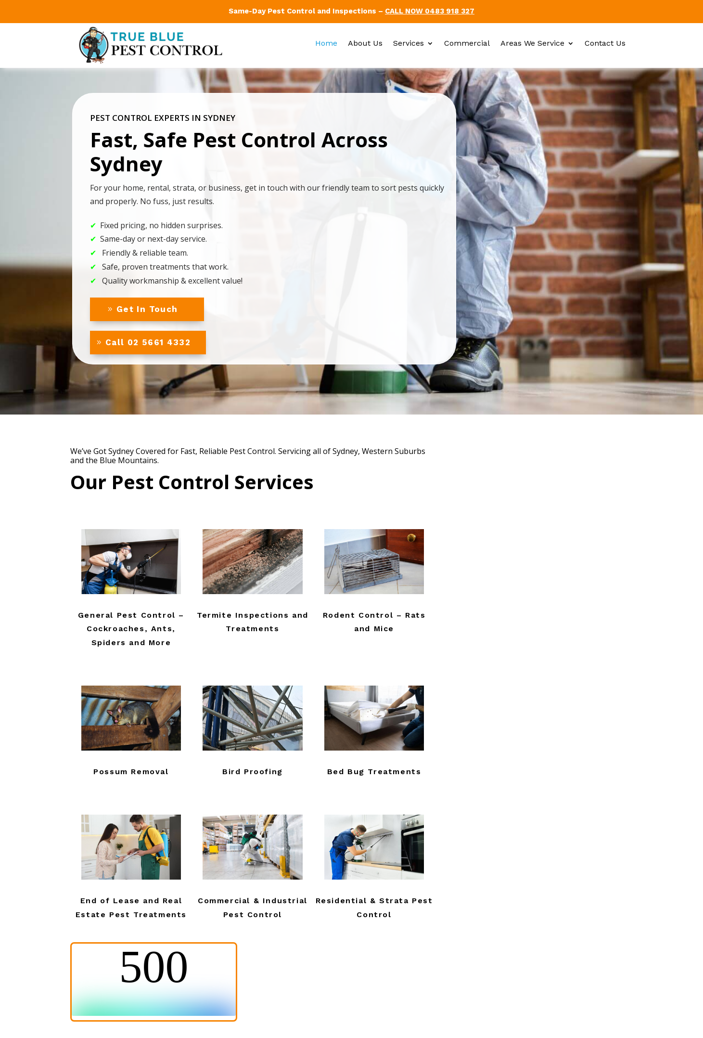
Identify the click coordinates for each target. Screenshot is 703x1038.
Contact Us (605, 44)
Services (408, 44)
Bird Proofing (252, 771)
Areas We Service (532, 44)
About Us (365, 44)
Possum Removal (130, 771)
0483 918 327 (449, 11)
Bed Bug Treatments (374, 771)
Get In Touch (147, 309)
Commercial (467, 44)
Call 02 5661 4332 (148, 342)
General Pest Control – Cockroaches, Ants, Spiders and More (131, 629)
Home (326, 44)
